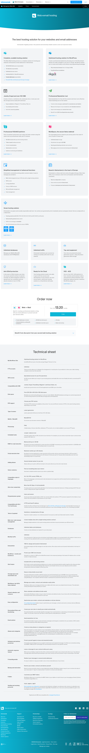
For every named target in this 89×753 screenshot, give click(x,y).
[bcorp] (66, 744)
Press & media (4, 725)
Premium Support (21, 720)
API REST (19, 724)
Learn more (52, 80)
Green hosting (51, 716)
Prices (27, 6)
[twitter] (80, 708)
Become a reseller (37, 716)
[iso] (79, 744)
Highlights (20, 6)
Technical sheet (35, 6)
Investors (3, 722)
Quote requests (36, 722)
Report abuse (20, 727)
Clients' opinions (4, 736)
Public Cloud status (21, 729)
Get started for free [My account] (76, 2)
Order (85, 6)
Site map (55, 744)
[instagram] (87, 708)
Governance (4, 718)
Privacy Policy (49, 744)
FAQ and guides (20, 718)
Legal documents (46, 742)
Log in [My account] (85, 2)
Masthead (3, 734)
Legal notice (34, 744)
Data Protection (41, 744)
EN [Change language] (4, 744)
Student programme (5, 733)
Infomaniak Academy (38, 724)
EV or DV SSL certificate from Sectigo (57, 505)
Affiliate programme (37, 718)
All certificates (4, 729)
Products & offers (5, 731)
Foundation (3, 720)
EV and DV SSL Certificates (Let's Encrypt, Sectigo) (17, 79)
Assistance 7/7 (20, 716)
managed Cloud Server (54, 695)
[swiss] (74, 744)
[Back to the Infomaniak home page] (5, 2)
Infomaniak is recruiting (6, 724)
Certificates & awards (53, 718)
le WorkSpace (38, 689)
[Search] (68, 2)
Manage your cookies (44, 746)
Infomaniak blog (4, 727)
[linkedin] (83, 708)
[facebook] (76, 708)
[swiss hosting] (85, 744)
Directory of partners (38, 720)
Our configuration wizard (29, 603)
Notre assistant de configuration (31, 686)
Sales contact (20, 722)
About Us (3, 716)
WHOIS (18, 725)
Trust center (54, 742)
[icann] (70, 744)
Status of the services (22, 731)
